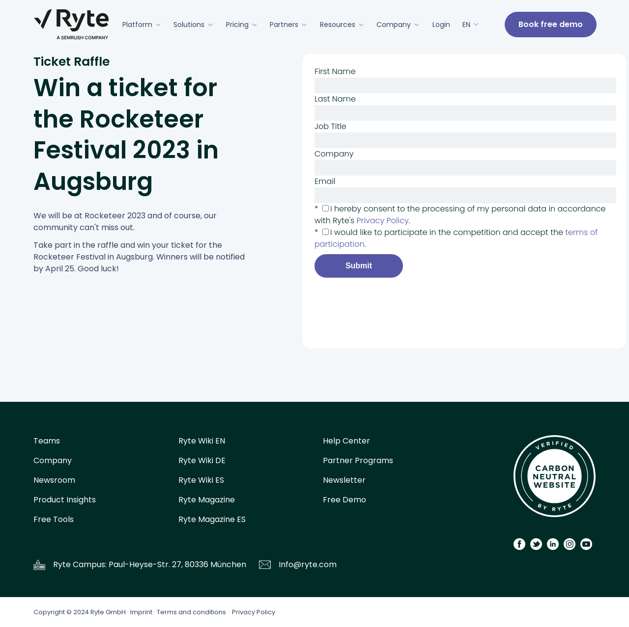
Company (398, 24)
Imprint (141, 612)
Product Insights (64, 499)
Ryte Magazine (206, 499)
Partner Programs (358, 460)
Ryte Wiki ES (201, 480)
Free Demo (344, 499)
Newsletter (344, 480)
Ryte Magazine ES (212, 519)
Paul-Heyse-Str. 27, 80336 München (177, 564)
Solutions (193, 24)
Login (441, 24)
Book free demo (550, 24)
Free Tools (53, 519)
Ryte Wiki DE (202, 460)
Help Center (346, 440)
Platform (141, 24)
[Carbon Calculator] (555, 479)
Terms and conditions (191, 612)
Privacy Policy (253, 612)
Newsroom (54, 480)
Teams (46, 440)
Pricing (241, 24)
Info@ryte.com (308, 564)
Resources (342, 24)
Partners (288, 24)
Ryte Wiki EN (201, 440)
